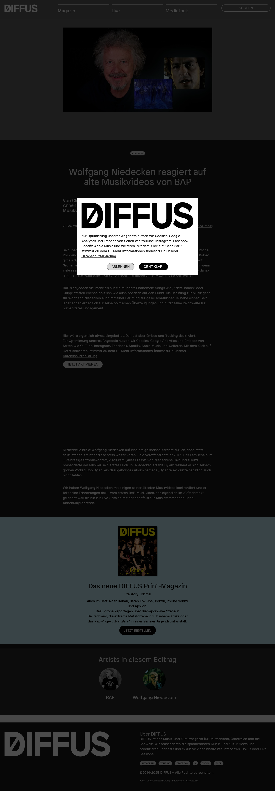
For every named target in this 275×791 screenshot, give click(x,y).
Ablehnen (121, 267)
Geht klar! (154, 267)
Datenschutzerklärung (99, 256)
